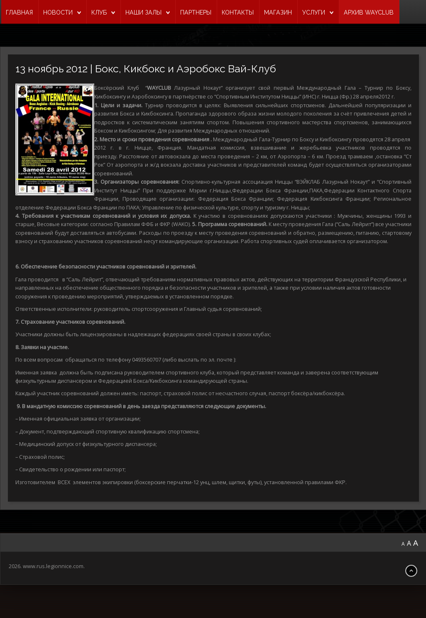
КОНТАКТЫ (238, 12)
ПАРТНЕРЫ (195, 12)
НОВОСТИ (58, 12)
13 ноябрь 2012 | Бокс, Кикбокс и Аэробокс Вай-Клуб (150, 68)
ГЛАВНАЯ (19, 12)
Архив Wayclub (369, 12)
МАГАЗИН (278, 12)
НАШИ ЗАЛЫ (143, 12)
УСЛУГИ (313, 12)
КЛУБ (99, 12)
